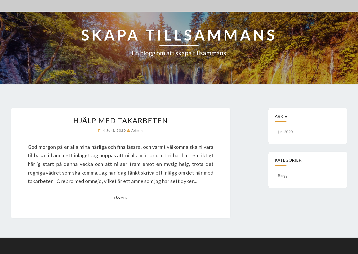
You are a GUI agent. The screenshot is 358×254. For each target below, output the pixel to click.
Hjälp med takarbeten (120, 120)
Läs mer (122, 197)
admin (137, 130)
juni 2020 (285, 131)
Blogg (283, 175)
